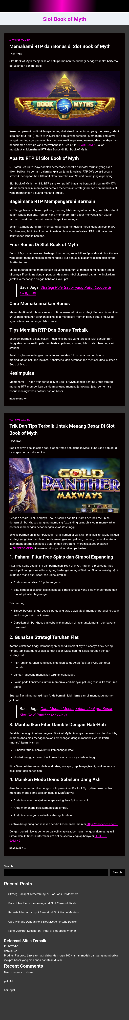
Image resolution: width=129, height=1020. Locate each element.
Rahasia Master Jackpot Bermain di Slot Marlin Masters (43, 912)
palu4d (8, 981)
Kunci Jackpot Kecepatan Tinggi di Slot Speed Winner (42, 930)
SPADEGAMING (23, 548)
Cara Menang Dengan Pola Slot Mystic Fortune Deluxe (42, 921)
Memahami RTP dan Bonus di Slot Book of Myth (60, 46)
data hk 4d (10, 951)
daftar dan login (55, 955)
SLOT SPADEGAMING (19, 40)
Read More (18, 398)
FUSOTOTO (11, 946)
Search (8, 866)
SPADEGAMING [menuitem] (87, 145)
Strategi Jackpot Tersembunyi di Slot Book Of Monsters (43, 894)
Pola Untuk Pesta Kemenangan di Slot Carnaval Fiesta (42, 903)
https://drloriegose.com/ (102, 824)
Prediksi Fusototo (15, 955)
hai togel (9, 990)
